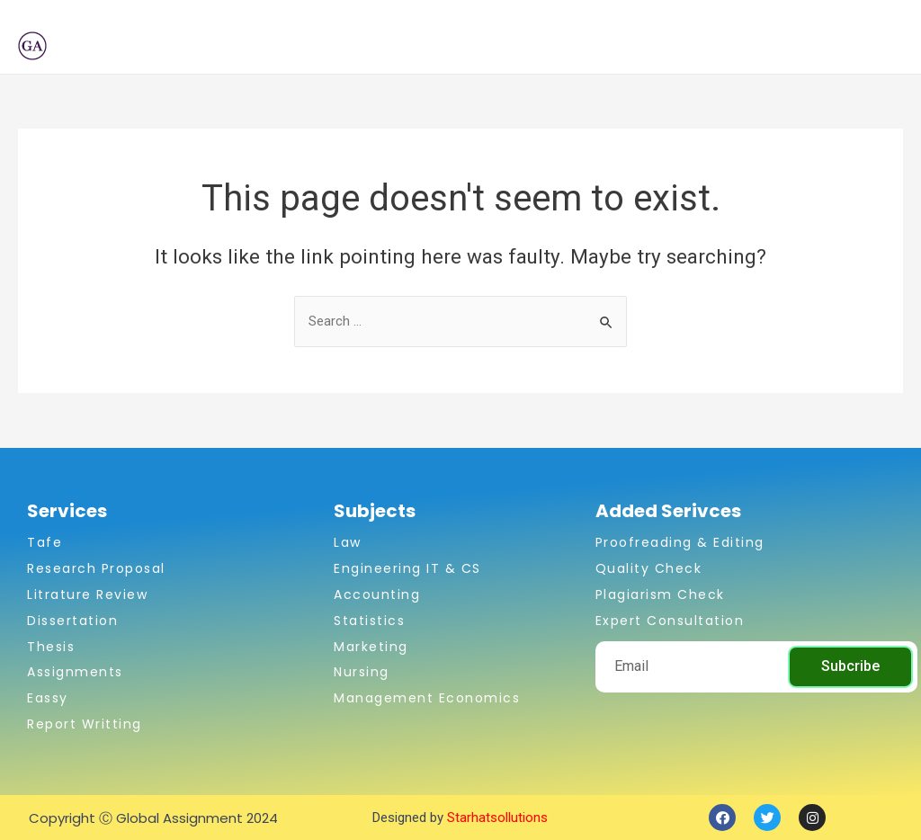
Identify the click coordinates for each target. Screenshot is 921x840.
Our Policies (851, 46)
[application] (430, 46)
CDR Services (618, 46)
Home (255, 46)
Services (502, 46)
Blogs (715, 46)
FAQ (773, 46)
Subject (405, 46)
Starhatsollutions (497, 817)
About (323, 46)
